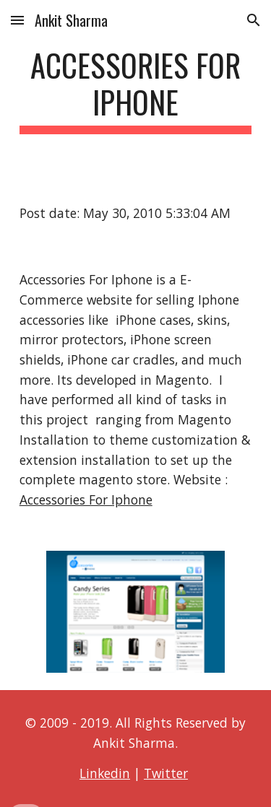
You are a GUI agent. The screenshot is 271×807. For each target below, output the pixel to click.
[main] (136, 90)
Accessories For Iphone (86, 499)
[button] (17, 20)
